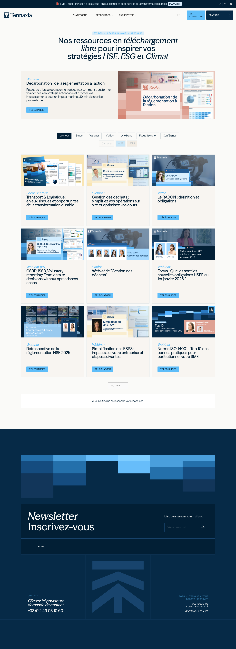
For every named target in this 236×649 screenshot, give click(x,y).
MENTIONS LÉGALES (196, 611)
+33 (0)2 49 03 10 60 (45, 610)
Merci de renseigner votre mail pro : (183, 516)
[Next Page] (118, 385)
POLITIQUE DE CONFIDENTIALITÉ (197, 605)
